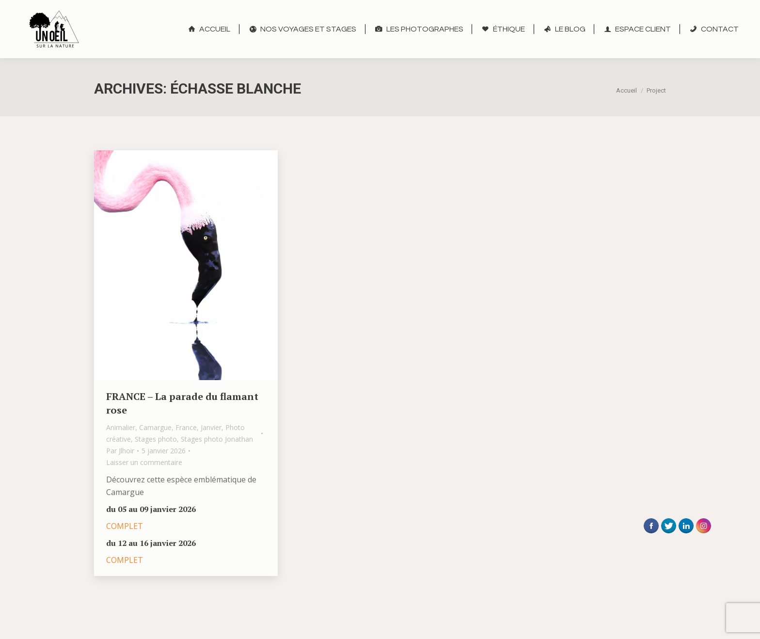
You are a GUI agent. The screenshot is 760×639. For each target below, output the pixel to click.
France (186, 427)
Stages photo (156, 439)
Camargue (155, 427)
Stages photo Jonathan (217, 439)
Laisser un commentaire (144, 462)
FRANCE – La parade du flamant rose (182, 403)
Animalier (120, 427)
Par (120, 450)
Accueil (626, 90)
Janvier (211, 427)
